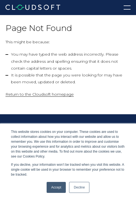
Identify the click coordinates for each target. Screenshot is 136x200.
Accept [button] (56, 187)
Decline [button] (79, 187)
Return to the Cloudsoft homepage (39, 94)
